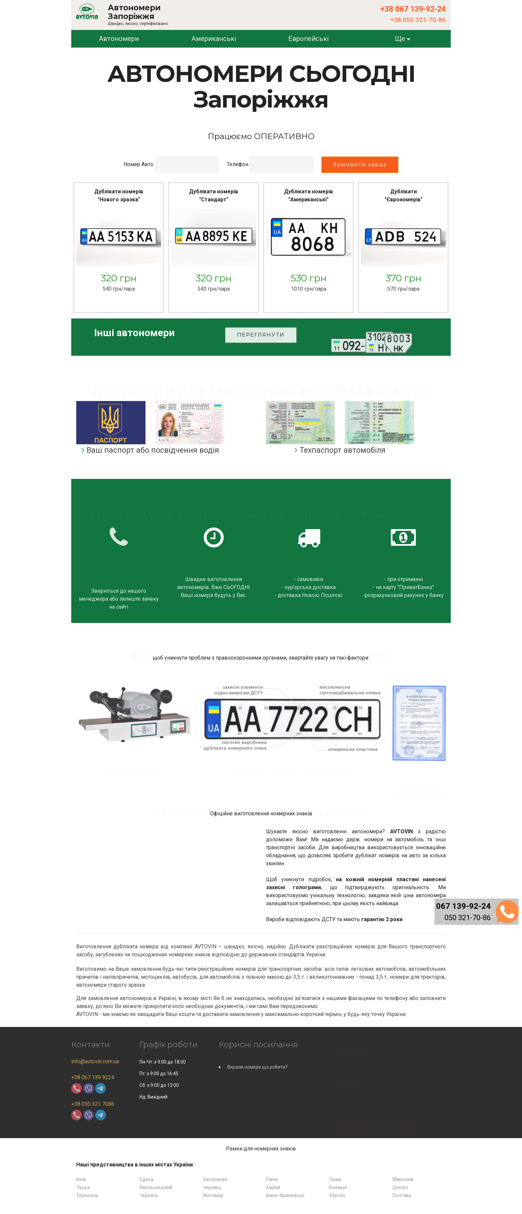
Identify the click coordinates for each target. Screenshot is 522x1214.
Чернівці (212, 1187)
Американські (213, 39)
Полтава (401, 1195)
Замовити (121, 314)
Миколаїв (402, 1179)
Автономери (119, 39)
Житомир (213, 1195)
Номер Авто (138, 164)
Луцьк (83, 1187)
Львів (335, 1179)
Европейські (308, 39)
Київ (81, 1179)
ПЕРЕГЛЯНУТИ (261, 342)
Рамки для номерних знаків (261, 1148)
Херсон (337, 1195)
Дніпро (400, 1187)
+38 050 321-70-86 (418, 20)
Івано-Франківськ (285, 1195)
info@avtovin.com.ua (95, 1061)
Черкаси (148, 1195)
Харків (273, 1187)
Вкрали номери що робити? (257, 1074)
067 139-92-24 (463, 906)
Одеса (146, 1179)
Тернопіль (87, 1195)
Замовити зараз (360, 164)
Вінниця (338, 1187)
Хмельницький (155, 1187)
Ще (400, 39)
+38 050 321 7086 (92, 1104)
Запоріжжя (215, 1179)
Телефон (237, 164)
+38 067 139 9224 (92, 1077)
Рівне (272, 1179)
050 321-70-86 (467, 917)
